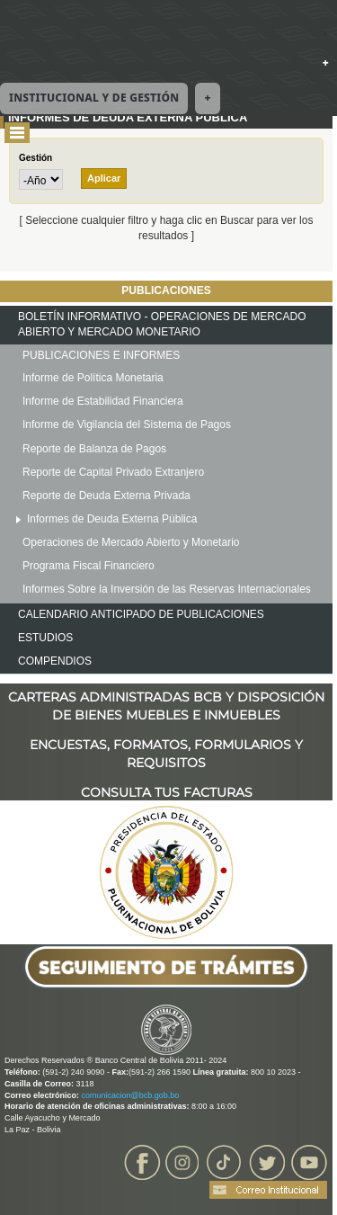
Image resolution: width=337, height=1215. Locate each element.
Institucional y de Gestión (94, 97)
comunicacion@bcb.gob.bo (131, 1095)
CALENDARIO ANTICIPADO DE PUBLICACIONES (141, 614)
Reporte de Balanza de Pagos (94, 448)
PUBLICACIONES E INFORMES (101, 355)
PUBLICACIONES (165, 290)
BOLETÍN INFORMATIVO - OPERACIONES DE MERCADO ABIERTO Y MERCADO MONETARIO (162, 324)
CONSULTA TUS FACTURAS (167, 792)
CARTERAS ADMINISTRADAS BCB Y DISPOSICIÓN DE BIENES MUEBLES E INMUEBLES (166, 697)
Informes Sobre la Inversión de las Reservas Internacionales (166, 589)
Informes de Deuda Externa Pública (112, 519)
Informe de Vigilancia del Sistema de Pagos (126, 424)
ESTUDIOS (45, 637)
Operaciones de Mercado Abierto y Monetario (130, 542)
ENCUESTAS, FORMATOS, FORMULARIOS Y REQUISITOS (166, 745)
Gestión (35, 158)
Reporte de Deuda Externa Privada (106, 495)
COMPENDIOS (55, 661)
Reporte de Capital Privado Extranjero (113, 472)
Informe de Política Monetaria (93, 377)
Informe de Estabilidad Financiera (102, 401)
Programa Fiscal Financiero (88, 565)
